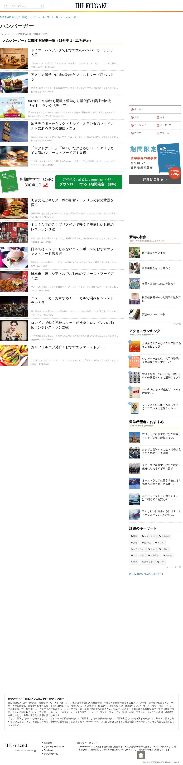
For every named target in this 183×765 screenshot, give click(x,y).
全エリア (137, 109)
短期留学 (153, 555)
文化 (134, 542)
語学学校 (164, 536)
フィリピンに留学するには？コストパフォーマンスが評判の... (161, 513)
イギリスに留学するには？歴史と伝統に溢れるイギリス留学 (161, 467)
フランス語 (137, 555)
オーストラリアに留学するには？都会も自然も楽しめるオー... (161, 482)
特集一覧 (177, 323)
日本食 (167, 555)
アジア (136, 133)
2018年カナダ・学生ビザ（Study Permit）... (161, 391)
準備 (134, 562)
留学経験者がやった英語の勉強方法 (161, 299)
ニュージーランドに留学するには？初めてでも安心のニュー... (160, 497)
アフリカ (163, 133)
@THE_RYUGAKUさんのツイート (146, 573)
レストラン (137, 549)
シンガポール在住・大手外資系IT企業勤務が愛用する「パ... (161, 360)
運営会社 (48, 743)
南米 (161, 117)
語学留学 (147, 562)
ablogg (31, 750)
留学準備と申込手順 (153, 252)
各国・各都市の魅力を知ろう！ (160, 283)
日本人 (163, 549)
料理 (160, 562)
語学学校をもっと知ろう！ (157, 268)
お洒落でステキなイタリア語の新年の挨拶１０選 (161, 345)
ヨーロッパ (138, 125)
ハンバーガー (17, 26)
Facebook (48, 750)
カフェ (159, 542)
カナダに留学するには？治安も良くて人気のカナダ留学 (161, 451)
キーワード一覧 (173, 567)
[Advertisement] (62, 408)
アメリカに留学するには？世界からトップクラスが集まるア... (161, 436)
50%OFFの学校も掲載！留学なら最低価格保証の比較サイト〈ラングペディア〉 (69, 103)
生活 (151, 549)
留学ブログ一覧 (51, 754)
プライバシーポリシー (54, 746)
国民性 (146, 542)
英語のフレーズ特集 (153, 314)
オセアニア (164, 125)
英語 (134, 536)
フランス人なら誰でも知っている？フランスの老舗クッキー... (160, 406)
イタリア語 (148, 536)
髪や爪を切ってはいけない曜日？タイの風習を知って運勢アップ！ (161, 376)
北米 (135, 117)
